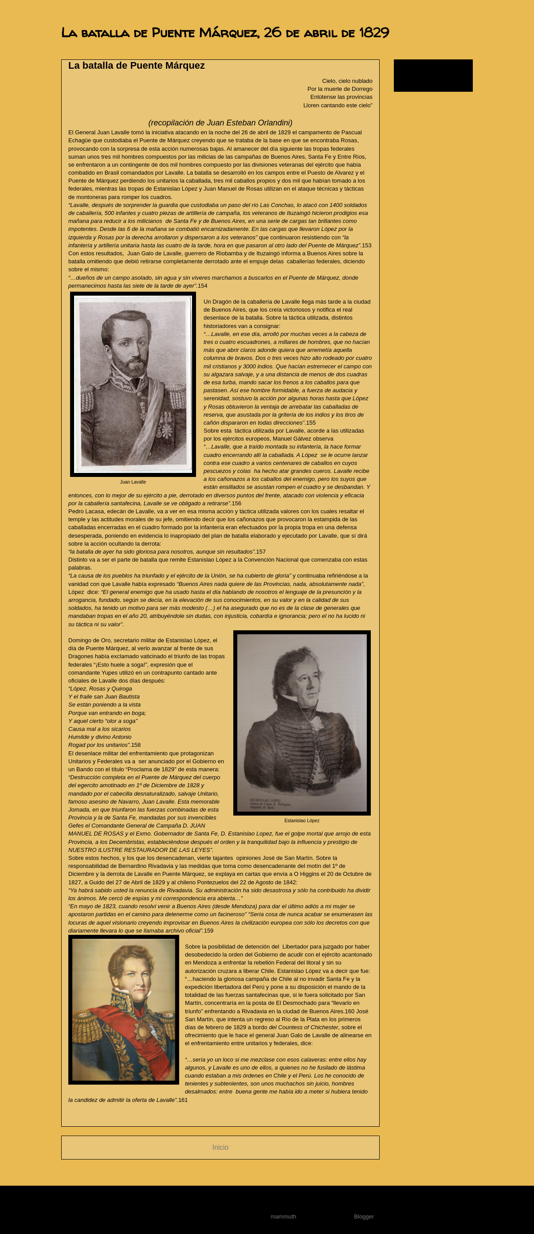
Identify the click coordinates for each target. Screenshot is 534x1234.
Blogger (363, 1216)
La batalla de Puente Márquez (136, 65)
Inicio (220, 1147)
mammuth (283, 1216)
